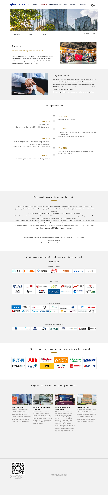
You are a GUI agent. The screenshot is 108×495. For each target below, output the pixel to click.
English (93, 6)
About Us (44, 4)
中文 (92, 4)
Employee (82, 4)
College (73, 4)
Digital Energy (54, 4)
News (30, 34)
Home (35, 4)
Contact (44, 34)
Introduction (16, 34)
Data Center (63, 4)
